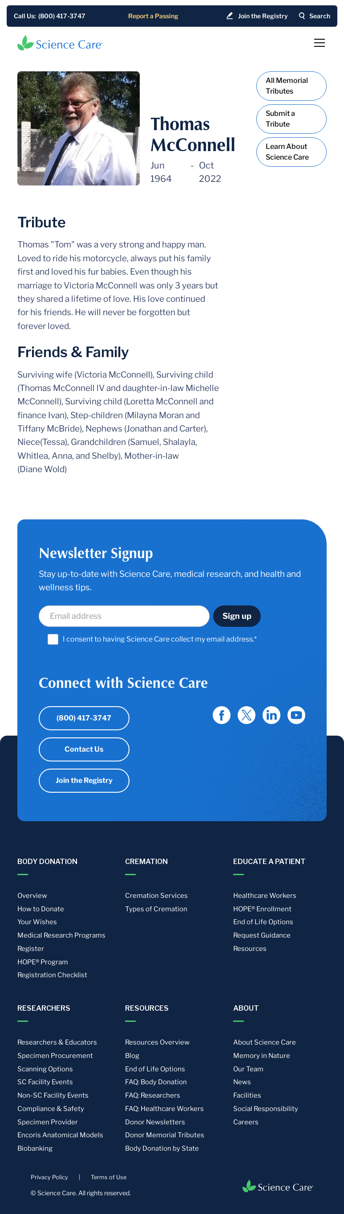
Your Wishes (37, 922)
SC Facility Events (45, 1082)
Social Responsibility (265, 1109)
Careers (246, 1122)
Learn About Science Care (287, 151)
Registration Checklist (52, 975)
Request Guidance (262, 935)
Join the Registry (84, 780)
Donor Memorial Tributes (164, 1135)
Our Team (248, 1069)
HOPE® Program (42, 962)
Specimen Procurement (55, 1056)
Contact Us (84, 749)
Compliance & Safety (50, 1109)
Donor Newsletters (155, 1122)
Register (30, 949)
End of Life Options (263, 922)
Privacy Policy (49, 1177)
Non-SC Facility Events (53, 1095)
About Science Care (264, 1042)
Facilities (247, 1095)
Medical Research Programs (61, 935)
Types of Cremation (156, 909)
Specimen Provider (47, 1122)
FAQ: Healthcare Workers (164, 1109)
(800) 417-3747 (84, 718)
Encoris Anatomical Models (60, 1135)
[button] (318, 42)
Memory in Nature (261, 1056)
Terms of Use (108, 1177)
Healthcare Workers (264, 896)
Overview (32, 896)
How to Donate (40, 909)
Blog (132, 1056)
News (242, 1082)
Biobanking (35, 1148)
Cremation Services (156, 896)
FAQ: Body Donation (156, 1082)
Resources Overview (157, 1042)
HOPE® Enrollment (262, 909)
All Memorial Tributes (287, 85)
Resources (250, 949)
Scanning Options (45, 1069)
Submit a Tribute (280, 118)
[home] (60, 42)
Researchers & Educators (57, 1042)
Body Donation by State (162, 1148)
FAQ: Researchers (152, 1095)
